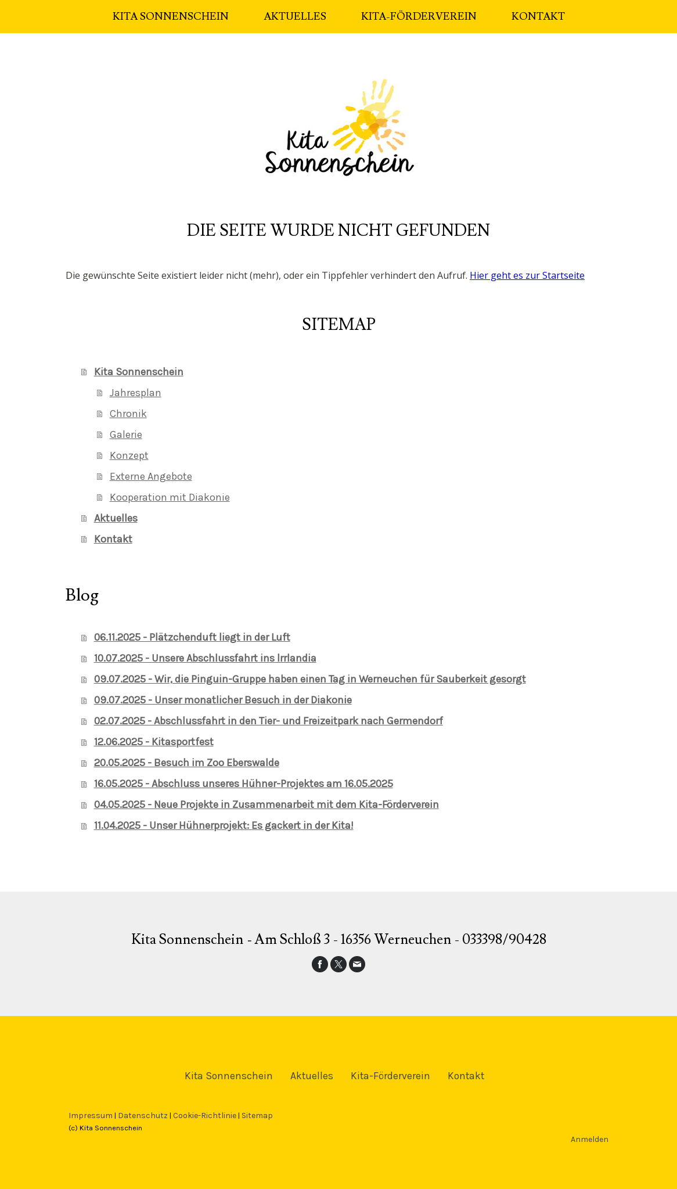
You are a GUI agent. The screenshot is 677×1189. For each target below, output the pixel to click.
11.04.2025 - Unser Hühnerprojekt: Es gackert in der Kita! (224, 825)
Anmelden (589, 1139)
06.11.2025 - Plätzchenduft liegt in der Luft (192, 637)
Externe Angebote (151, 476)
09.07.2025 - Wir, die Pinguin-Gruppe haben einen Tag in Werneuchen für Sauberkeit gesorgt (310, 679)
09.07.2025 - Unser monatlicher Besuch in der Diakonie (223, 700)
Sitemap (257, 1115)
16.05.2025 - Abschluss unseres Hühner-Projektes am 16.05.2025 (243, 783)
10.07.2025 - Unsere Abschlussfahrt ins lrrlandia (205, 658)
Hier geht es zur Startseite (527, 275)
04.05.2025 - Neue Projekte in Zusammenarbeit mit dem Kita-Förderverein (266, 804)
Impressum (91, 1115)
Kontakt (538, 16)
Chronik (128, 413)
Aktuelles (295, 16)
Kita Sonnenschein (171, 16)
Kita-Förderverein (419, 16)
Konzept (129, 455)
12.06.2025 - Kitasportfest (154, 741)
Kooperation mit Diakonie (170, 497)
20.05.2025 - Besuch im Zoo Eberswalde (186, 762)
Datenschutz (143, 1115)
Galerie (126, 434)
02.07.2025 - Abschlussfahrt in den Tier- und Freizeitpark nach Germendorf (268, 720)
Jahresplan (135, 392)
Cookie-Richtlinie (204, 1115)
